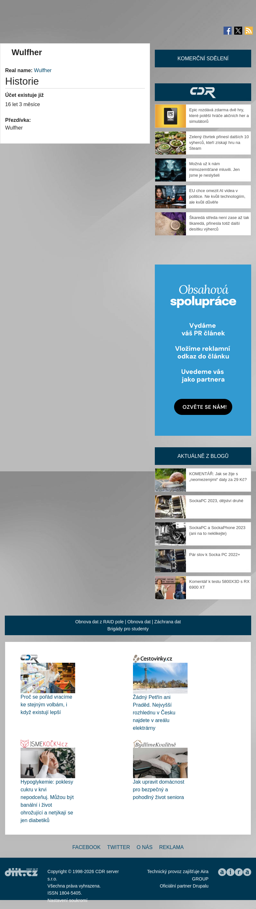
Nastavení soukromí (68, 900)
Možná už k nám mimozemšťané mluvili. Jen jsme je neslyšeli (214, 169)
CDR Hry (203, 92)
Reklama (171, 847)
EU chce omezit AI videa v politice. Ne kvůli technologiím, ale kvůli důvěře (217, 196)
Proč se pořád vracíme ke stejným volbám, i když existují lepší (46, 704)
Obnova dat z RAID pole (99, 621)
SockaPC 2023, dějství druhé (216, 500)
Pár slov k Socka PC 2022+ (214, 554)
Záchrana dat (167, 621)
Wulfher (43, 70)
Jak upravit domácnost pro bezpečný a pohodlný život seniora (158, 789)
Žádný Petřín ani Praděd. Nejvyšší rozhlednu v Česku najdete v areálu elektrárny (154, 712)
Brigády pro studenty (127, 628)
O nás (145, 847)
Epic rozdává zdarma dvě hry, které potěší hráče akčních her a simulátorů (219, 115)
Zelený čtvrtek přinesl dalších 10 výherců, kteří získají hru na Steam (219, 142)
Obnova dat (139, 621)
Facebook (86, 847)
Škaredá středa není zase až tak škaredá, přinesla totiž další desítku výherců (219, 223)
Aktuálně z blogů (202, 456)
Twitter (118, 847)
